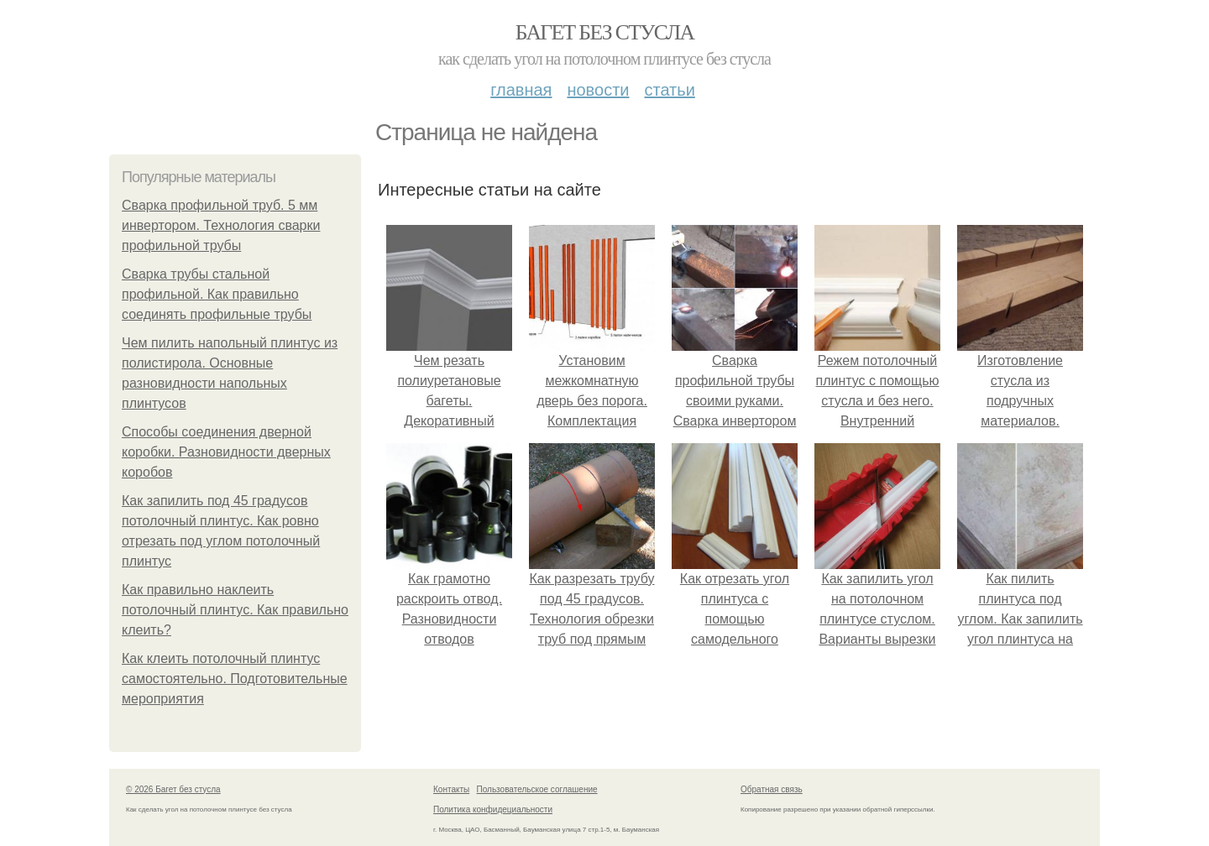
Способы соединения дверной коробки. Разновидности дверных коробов (226, 452)
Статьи (669, 90)
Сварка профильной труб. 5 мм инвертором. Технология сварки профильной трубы (221, 225)
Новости (598, 90)
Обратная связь (772, 789)
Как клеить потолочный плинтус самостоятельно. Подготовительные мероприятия (235, 678)
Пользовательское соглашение (537, 789)
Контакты (451, 789)
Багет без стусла (605, 32)
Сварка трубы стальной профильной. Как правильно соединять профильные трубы (216, 294)
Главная (521, 90)
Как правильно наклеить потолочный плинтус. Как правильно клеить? (235, 609)
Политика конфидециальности (492, 809)
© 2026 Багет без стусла (173, 789)
